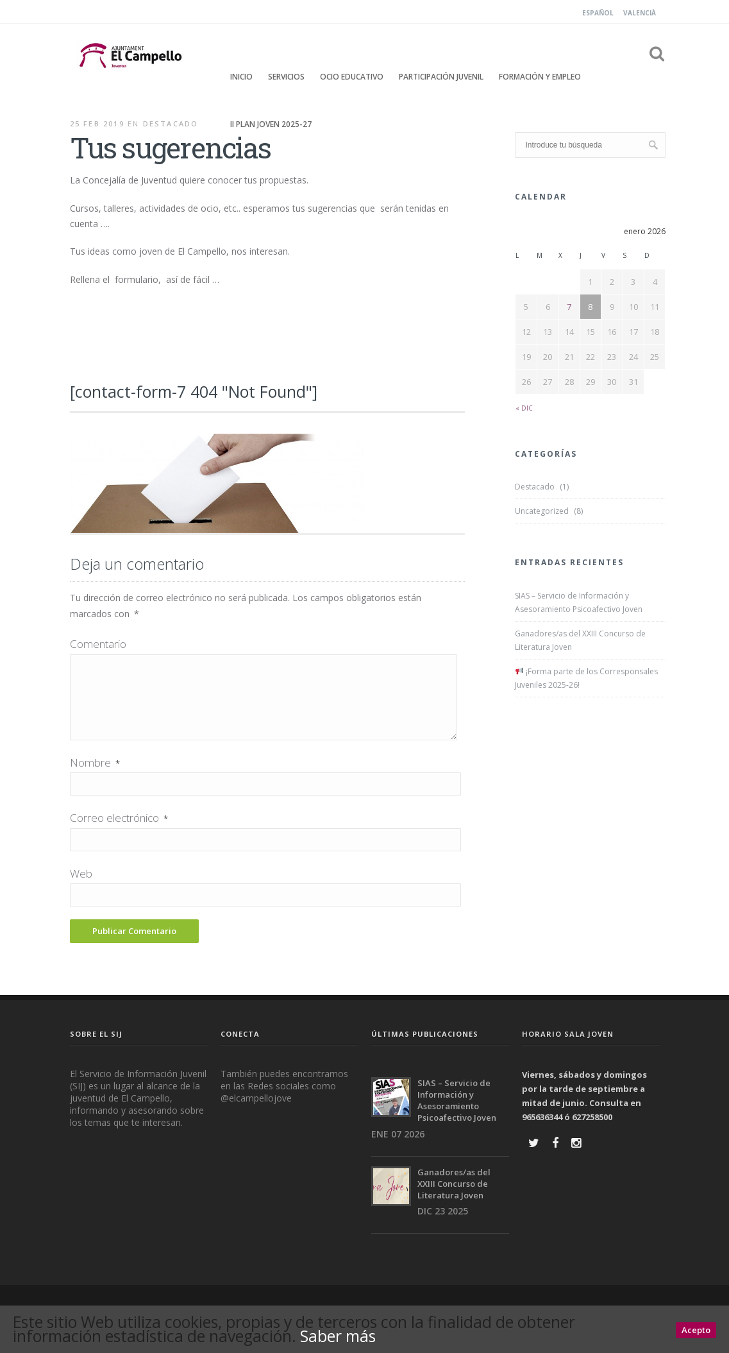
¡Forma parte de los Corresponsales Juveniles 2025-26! (586, 678)
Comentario (98, 643)
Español (598, 12)
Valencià (639, 12)
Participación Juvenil (441, 76)
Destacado (171, 123)
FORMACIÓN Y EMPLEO (540, 76)
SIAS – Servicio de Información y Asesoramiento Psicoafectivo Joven (578, 602)
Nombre (95, 777)
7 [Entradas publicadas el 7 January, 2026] (569, 306)
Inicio (241, 76)
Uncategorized (542, 511)
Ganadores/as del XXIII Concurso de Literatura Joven (580, 640)
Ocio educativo (351, 76)
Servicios (286, 76)
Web (81, 888)
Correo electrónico (119, 833)
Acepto (696, 1330)
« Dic (524, 408)
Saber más (343, 1336)
